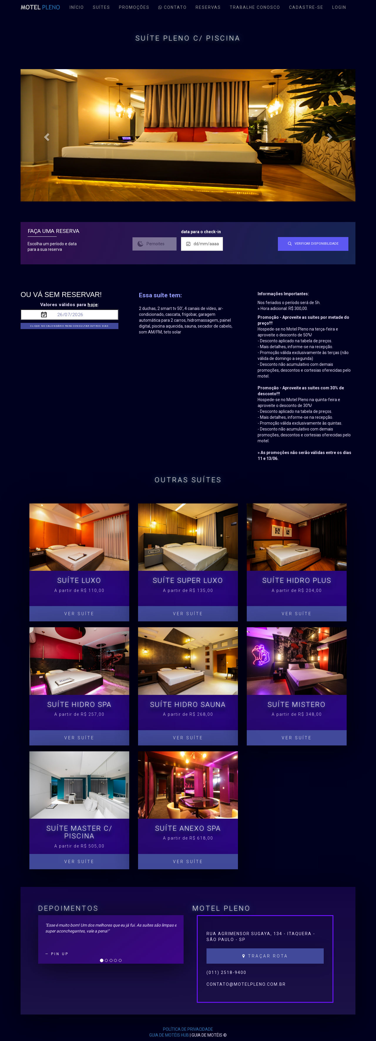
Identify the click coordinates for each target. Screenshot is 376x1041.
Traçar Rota (265, 956)
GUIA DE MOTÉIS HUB (169, 1035)
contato (172, 7)
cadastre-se (306, 7)
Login (339, 7)
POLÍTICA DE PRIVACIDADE (188, 1029)
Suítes (101, 7)
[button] (46, 135)
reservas (208, 7)
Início (77, 7)
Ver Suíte (79, 613)
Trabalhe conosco (255, 7)
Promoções (134, 7)
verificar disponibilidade (313, 244)
